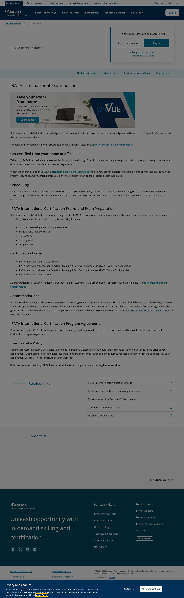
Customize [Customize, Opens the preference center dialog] (129, 589)
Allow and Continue (151, 589)
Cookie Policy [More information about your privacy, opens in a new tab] (41, 595)
